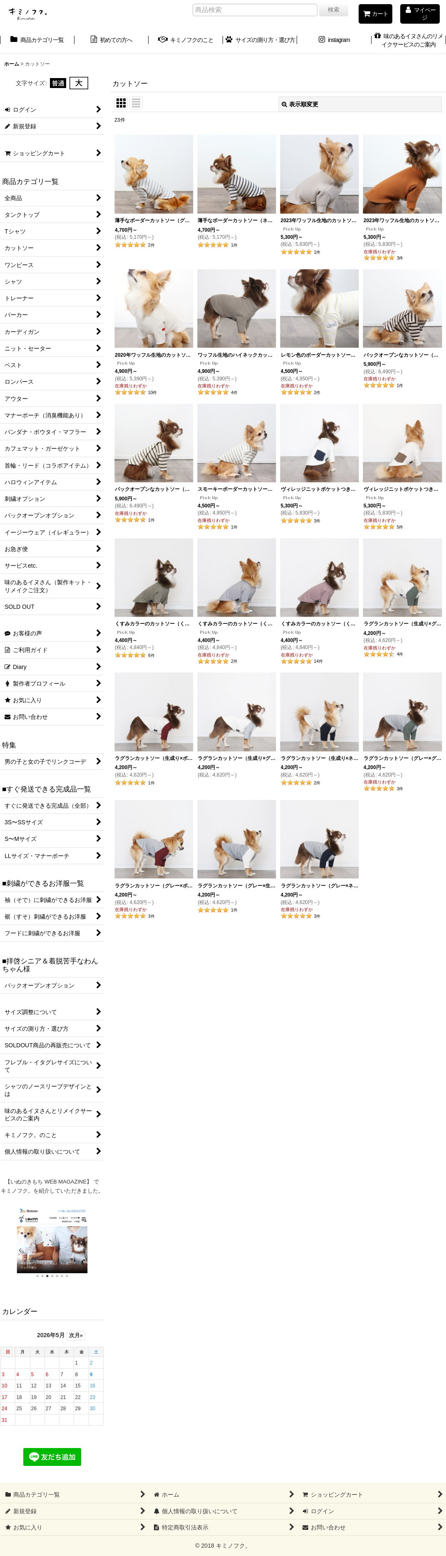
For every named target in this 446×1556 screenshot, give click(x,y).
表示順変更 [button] (300, 104)
